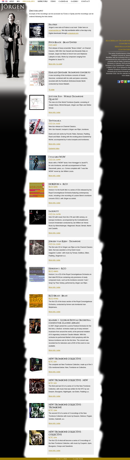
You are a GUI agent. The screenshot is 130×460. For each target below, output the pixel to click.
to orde (59, 64)
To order (51, 90)
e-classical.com (72, 33)
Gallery (74, 1)
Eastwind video (54, 148)
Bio (18, 1)
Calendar (63, 1)
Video (53, 1)
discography (29, 1)
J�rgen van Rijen (13, 8)
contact (85, 1)
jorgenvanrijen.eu (55, 30)
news (11, 1)
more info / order (54, 451)
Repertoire (42, 1)
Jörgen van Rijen (61, 459)
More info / (52, 64)
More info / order (54, 112)
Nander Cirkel (78, 459)
